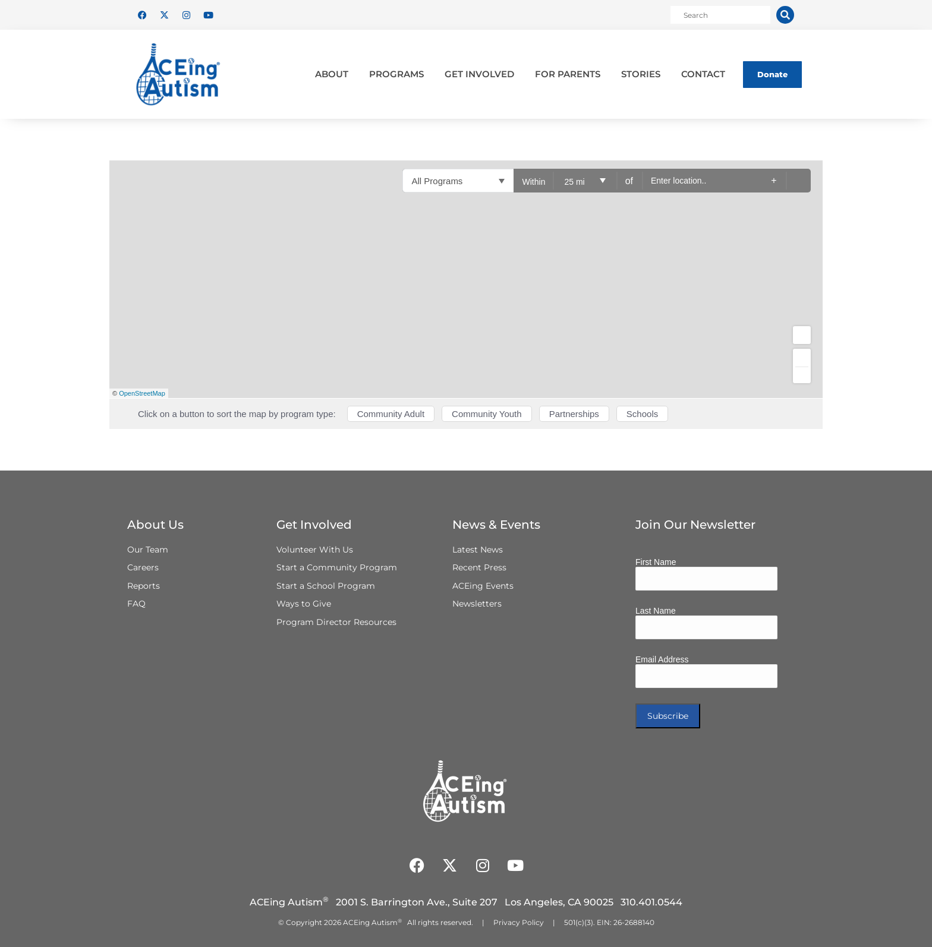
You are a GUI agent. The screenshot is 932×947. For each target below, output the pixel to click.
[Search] (785, 15)
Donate (772, 74)
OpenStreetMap (142, 393)
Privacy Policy (518, 922)
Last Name (655, 610)
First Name (655, 562)
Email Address (661, 659)
